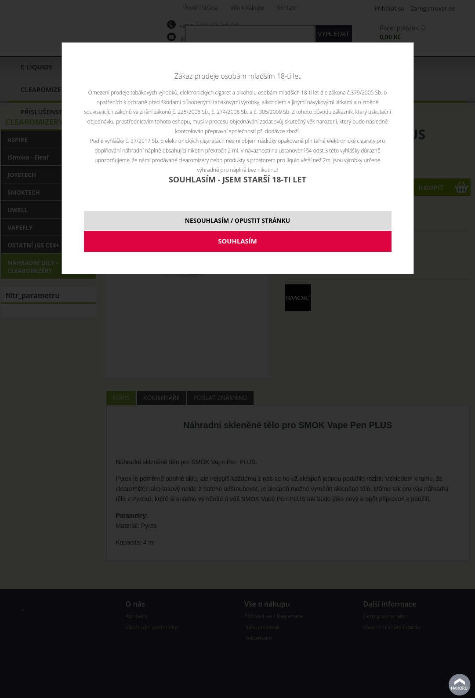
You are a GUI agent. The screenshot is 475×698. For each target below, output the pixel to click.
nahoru (460, 685)
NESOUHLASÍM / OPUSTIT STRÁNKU (237, 220)
